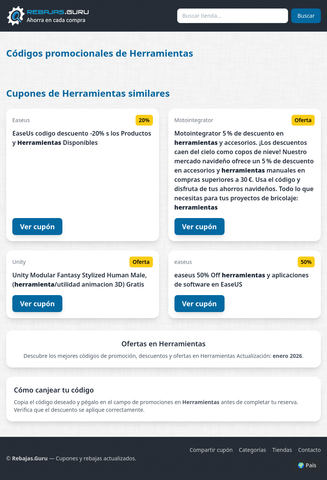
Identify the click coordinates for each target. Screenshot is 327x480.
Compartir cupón (211, 449)
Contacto (309, 449)
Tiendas (282, 449)
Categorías (252, 449)
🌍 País (307, 465)
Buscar (306, 15)
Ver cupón (37, 226)
